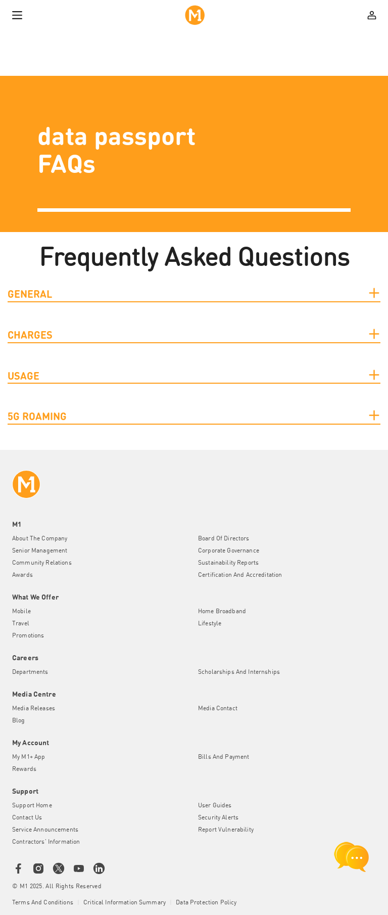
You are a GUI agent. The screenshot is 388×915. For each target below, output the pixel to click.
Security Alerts (218, 818)
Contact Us (27, 818)
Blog (18, 721)
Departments (30, 672)
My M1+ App (28, 757)
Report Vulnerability (226, 830)
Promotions (28, 636)
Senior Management (39, 551)
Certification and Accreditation (240, 575)
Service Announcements (45, 830)
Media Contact (217, 709)
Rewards (24, 769)
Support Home (32, 806)
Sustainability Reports (228, 563)
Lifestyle (209, 624)
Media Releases (33, 709)
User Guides (215, 806)
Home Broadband (222, 612)
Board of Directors (224, 539)
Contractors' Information (46, 842)
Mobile (21, 612)
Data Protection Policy (206, 903)
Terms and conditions (42, 903)
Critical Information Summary (124, 903)
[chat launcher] (351, 857)
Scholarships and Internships (239, 672)
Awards (22, 575)
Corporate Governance (228, 551)
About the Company (39, 539)
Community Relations (42, 563)
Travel (20, 624)
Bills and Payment (223, 757)
